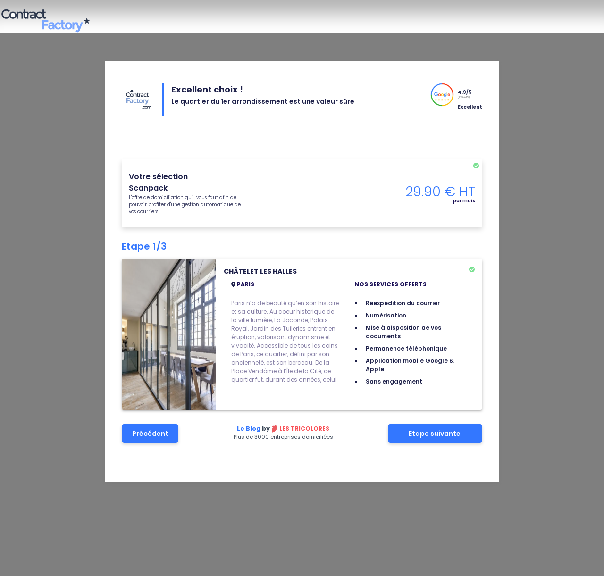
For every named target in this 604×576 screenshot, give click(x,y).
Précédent (150, 433)
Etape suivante (435, 433)
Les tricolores (304, 429)
